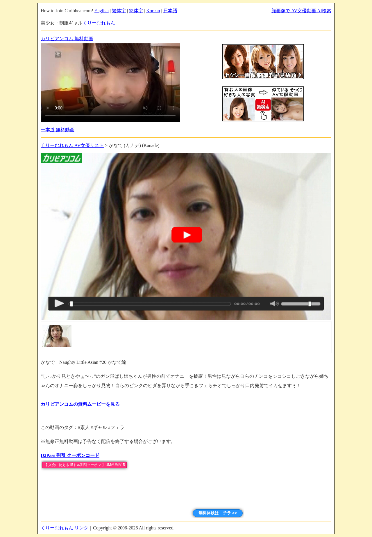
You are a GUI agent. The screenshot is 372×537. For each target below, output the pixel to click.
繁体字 (119, 10)
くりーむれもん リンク (64, 527)
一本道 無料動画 (57, 129)
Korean (153, 10)
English (101, 10)
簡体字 (136, 10)
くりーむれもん (99, 22)
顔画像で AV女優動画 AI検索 (301, 10)
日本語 (170, 10)
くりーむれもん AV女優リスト (72, 145)
